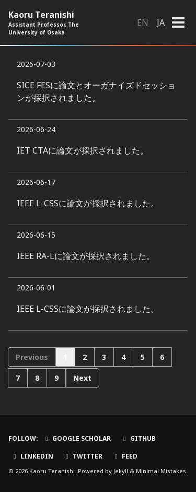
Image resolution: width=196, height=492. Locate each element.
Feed (124, 456)
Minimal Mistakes (161, 471)
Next (82, 378)
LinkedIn (32, 456)
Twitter (82, 456)
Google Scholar (77, 438)
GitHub (138, 438)
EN (142, 22)
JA (161, 22)
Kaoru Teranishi (58, 23)
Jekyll (120, 471)
